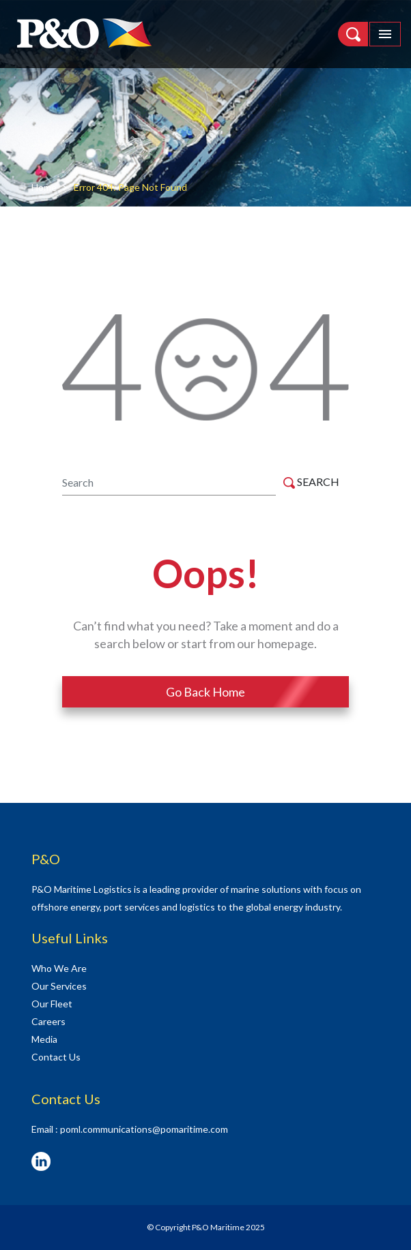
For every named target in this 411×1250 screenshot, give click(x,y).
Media (44, 1039)
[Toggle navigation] (385, 34)
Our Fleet (51, 1003)
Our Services (59, 986)
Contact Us (56, 1057)
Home (44, 187)
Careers (48, 1021)
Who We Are (59, 968)
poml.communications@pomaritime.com (144, 1129)
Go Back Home (205, 691)
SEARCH (311, 482)
